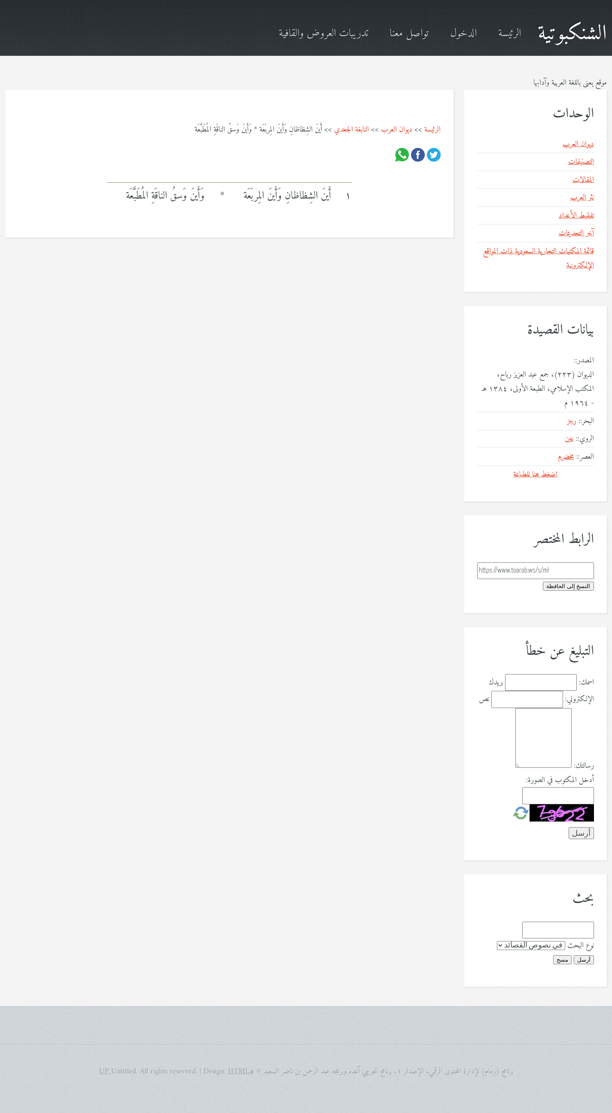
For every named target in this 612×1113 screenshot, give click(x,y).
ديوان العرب (396, 129)
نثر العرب (582, 197)
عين (569, 438)
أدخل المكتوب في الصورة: (560, 780)
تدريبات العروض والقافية (323, 34)
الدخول (463, 34)
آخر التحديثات (576, 233)
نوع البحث (580, 945)
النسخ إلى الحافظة (568, 586)
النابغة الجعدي (351, 129)
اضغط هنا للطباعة (535, 474)
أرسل (584, 960)
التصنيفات (581, 162)
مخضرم (566, 456)
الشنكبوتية (572, 33)
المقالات (583, 180)
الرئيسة (509, 34)
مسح (562, 960)
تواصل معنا (409, 34)
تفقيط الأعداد (576, 215)
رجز (571, 421)
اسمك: (586, 682)
